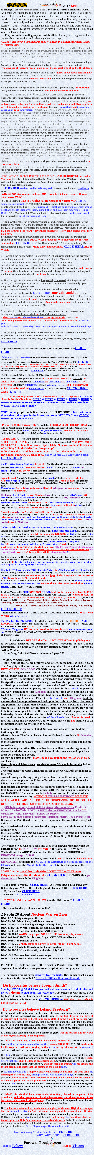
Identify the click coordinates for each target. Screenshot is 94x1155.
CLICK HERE (26, 243)
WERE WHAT (10, 405)
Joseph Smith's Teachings (17, 399)
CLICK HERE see (58, 978)
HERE (37, 399)
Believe (17, 1146)
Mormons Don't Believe (61, 402)
